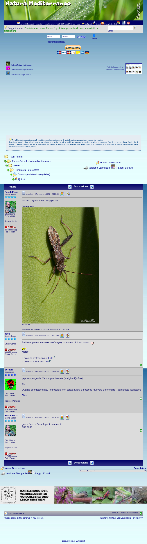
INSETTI (18, 165)
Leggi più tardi (125, 167)
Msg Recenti (49, 24)
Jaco (7, 333)
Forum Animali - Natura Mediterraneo (31, 161)
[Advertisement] (73, 102)
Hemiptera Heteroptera (27, 170)
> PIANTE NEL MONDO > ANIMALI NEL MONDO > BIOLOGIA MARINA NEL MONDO (112, 471)
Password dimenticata (56, 42)
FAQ (107, 24)
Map (78, 24)
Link (51, 358)
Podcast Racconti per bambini (22, 70)
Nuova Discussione (110, 162)
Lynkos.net (80, 541)
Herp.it (71, 541)
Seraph (9, 369)
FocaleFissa (11, 192)
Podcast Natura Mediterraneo (21, 65)
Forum (22, 24)
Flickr (25, 395)
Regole (113, 24)
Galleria (72, 24)
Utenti (65, 24)
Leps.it (64, 541)
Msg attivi (39, 24)
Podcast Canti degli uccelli (21, 75)
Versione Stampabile (99, 167)
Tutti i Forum (15, 156)
